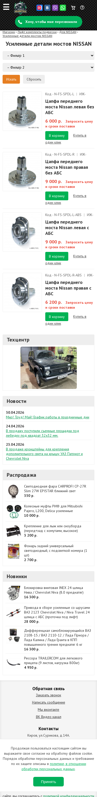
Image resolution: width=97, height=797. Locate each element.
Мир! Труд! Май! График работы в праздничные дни (47, 417)
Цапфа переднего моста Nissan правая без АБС (66, 167)
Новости (16, 401)
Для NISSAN (67, 32)
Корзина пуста (73, 6)
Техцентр (18, 339)
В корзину (57, 135)
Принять (48, 781)
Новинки (17, 576)
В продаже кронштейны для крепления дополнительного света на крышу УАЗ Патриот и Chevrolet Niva (44, 454)
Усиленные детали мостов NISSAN (27, 36)
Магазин (9, 32)
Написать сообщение (48, 702)
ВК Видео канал (48, 716)
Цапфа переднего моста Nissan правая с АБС (68, 288)
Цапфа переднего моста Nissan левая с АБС (67, 227)
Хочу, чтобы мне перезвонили (51, 21)
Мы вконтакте (48, 709)
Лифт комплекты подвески (37, 32)
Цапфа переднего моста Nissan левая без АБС (69, 106)
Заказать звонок (48, 695)
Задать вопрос (82, 9)
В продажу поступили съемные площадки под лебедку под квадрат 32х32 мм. (42, 433)
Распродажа (21, 475)
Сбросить (34, 79)
